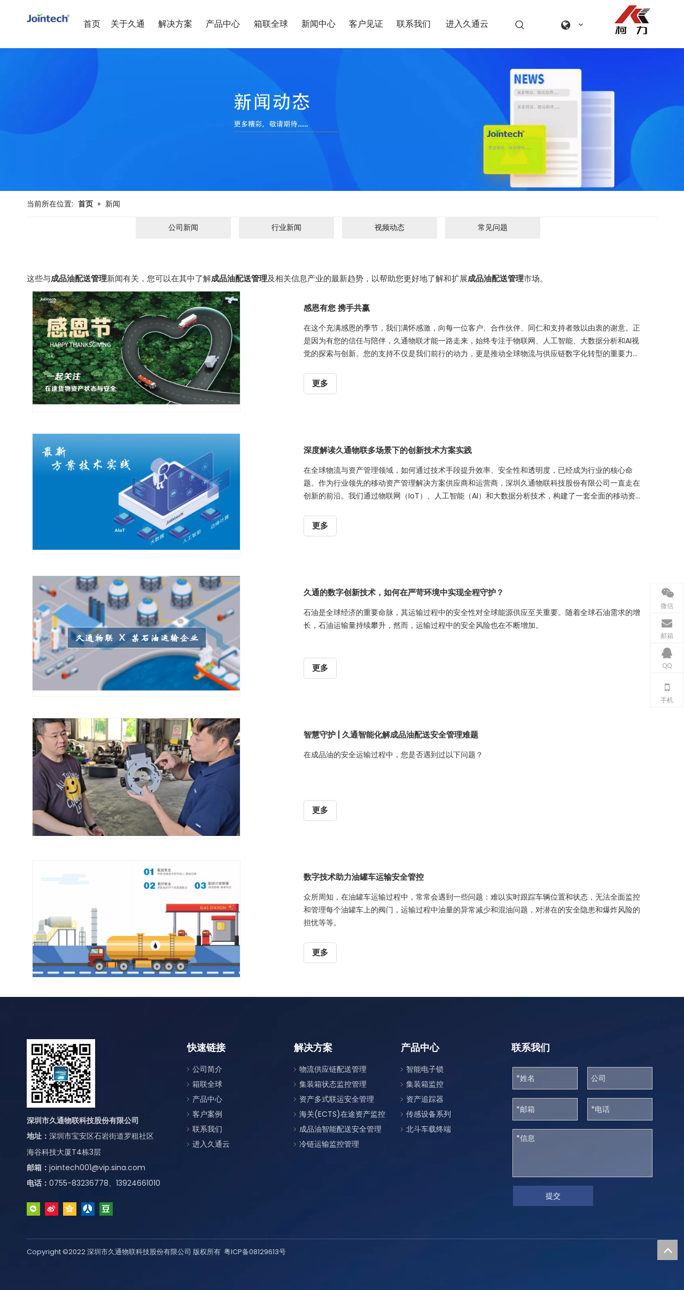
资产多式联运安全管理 (336, 1099)
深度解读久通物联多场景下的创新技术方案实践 (388, 450)
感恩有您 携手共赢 (337, 307)
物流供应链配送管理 (333, 1069)
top (667, 1250)
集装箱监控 (425, 1084)
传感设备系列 (428, 1114)
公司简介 (207, 1069)
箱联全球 (207, 1084)
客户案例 (207, 1114)
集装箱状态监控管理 (333, 1084)
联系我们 (207, 1129)
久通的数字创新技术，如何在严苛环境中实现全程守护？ (404, 592)
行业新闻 (286, 227)
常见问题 (493, 227)
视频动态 (390, 227)
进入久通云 (211, 1144)
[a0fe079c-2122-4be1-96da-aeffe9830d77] (632, 19)
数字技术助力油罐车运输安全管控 (364, 876)
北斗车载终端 (428, 1129)
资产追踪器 (425, 1099)
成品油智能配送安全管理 (340, 1129)
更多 (320, 383)
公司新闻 (183, 227)
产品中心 (207, 1099)
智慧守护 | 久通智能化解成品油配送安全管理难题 (391, 734)
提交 (553, 1196)
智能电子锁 (425, 1069)
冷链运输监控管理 (329, 1144)
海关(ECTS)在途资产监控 (342, 1114)
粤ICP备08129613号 (255, 1252)
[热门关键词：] (520, 25)
